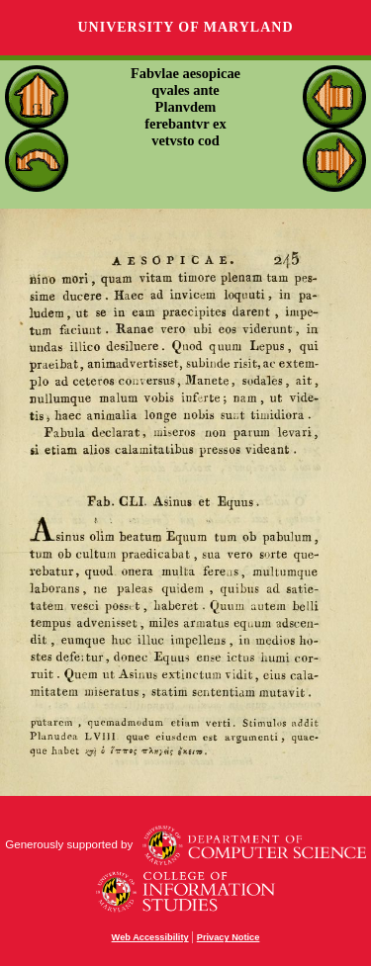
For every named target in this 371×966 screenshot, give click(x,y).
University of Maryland (185, 27)
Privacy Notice (228, 937)
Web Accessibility (150, 937)
